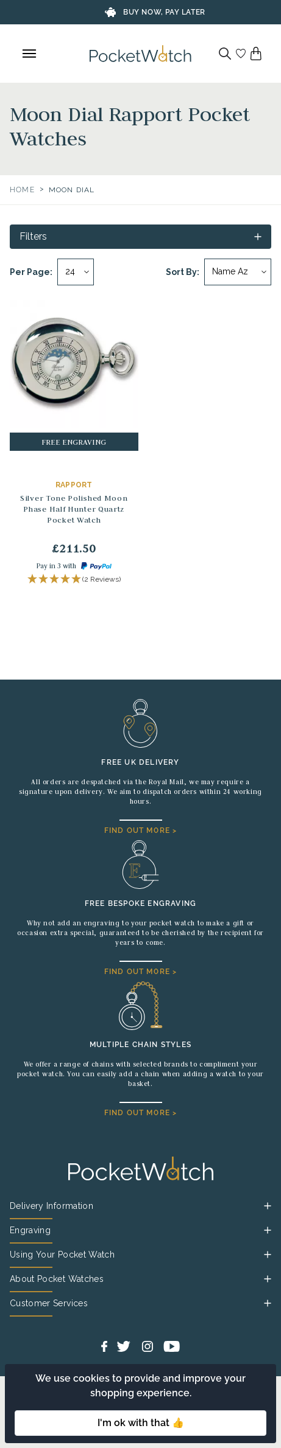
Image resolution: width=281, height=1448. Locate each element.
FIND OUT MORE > (140, 830)
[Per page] (75, 272)
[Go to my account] (241, 53)
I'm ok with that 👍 (141, 1423)
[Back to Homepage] (140, 53)
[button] (74, 579)
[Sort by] (237, 272)
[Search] (225, 53)
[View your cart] (256, 53)
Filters (33, 236)
